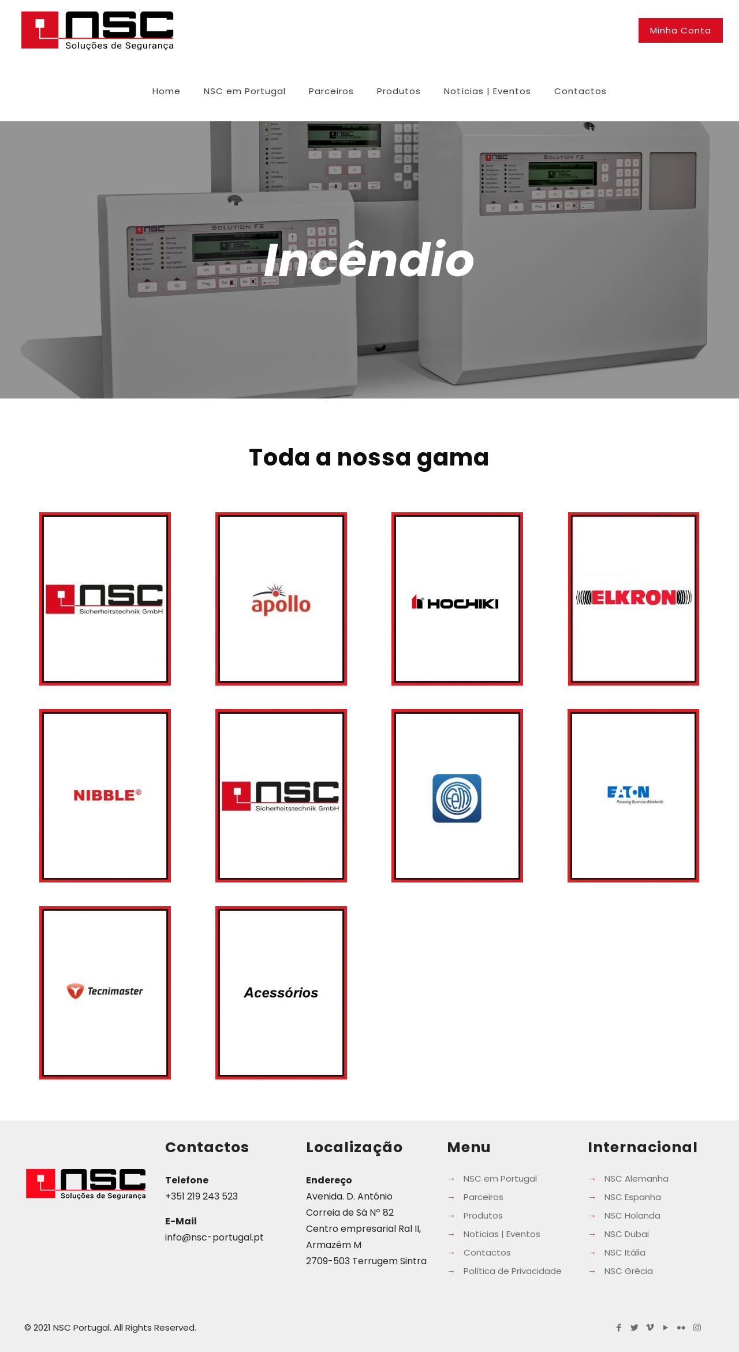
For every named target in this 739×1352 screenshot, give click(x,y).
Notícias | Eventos (502, 1234)
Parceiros (483, 1197)
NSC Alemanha (636, 1178)
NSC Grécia (628, 1271)
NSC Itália (624, 1252)
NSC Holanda (632, 1215)
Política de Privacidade (513, 1271)
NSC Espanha (632, 1197)
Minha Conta (680, 30)
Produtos (483, 1215)
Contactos (487, 1252)
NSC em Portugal (500, 1178)
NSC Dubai (626, 1234)
